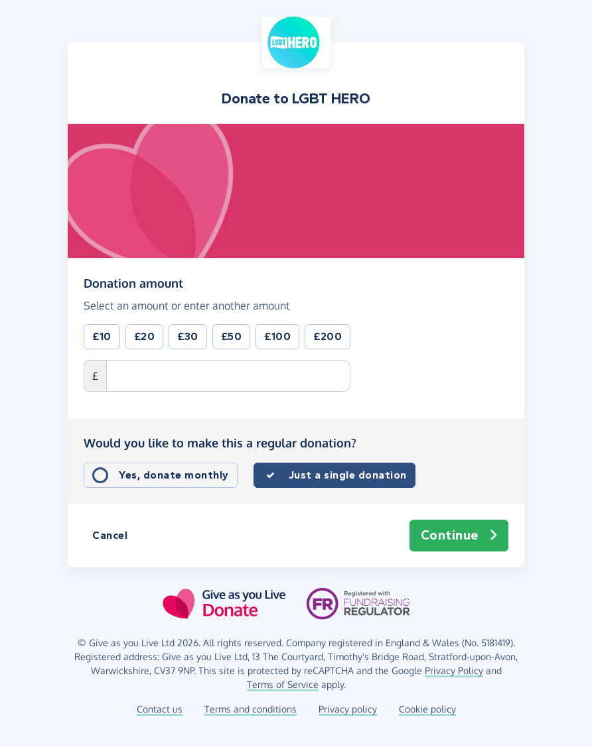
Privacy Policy (454, 670)
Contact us (160, 709)
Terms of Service (283, 684)
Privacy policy (348, 709)
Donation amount (133, 282)
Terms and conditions (250, 709)
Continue (459, 536)
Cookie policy (427, 709)
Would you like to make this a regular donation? (220, 442)
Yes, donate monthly (174, 475)
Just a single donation (348, 475)
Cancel (109, 535)
